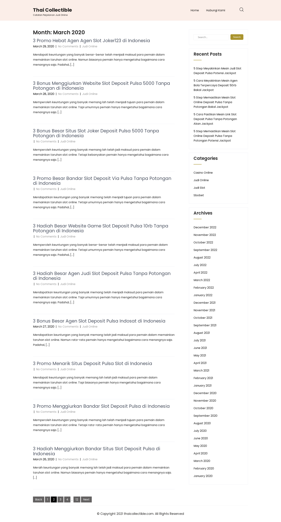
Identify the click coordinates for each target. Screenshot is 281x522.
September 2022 (205, 250)
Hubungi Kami (215, 10)
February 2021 (203, 378)
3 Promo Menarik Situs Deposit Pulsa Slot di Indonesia (92, 363)
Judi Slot (199, 188)
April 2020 (201, 453)
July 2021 (200, 340)
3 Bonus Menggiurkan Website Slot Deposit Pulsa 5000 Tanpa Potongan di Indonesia (101, 85)
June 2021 (200, 348)
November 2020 (205, 401)
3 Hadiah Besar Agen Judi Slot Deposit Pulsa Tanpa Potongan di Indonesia (102, 276)
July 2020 (200, 431)
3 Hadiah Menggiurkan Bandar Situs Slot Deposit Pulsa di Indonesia (96, 451)
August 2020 (202, 423)
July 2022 (200, 265)
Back (38, 499)
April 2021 (200, 363)
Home (194, 10)
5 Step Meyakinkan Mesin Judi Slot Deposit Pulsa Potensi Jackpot (217, 70)
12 (77, 499)
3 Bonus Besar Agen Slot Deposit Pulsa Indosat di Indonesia (99, 321)
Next (86, 499)
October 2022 (203, 242)
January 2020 (203, 476)
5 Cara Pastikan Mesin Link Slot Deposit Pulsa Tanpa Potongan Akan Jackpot (215, 119)
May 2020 (200, 446)
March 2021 (201, 370)
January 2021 (203, 386)
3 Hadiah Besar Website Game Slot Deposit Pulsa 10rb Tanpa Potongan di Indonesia (100, 228)
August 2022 (202, 257)
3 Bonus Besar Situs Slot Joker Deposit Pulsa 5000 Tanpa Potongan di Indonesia (96, 133)
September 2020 (205, 416)
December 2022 (205, 227)
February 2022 (204, 288)
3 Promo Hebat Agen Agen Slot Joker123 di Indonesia (91, 40)
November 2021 (204, 310)
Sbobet (199, 195)
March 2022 (202, 280)
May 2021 (200, 355)
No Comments (68, 46)
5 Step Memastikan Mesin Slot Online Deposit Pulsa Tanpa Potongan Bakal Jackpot (215, 102)
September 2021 (205, 325)
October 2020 (203, 408)
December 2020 (205, 393)
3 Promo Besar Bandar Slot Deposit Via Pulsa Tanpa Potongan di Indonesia (102, 181)
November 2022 (205, 235)
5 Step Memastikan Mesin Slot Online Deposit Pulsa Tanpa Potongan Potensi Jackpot (215, 136)
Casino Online (203, 173)
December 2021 (205, 303)
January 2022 (203, 295)
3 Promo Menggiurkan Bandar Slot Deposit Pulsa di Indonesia (101, 406)
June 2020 (201, 438)
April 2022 (200, 273)
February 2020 (204, 468)
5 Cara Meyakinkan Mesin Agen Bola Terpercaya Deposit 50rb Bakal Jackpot (215, 85)
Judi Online (89, 46)
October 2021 (203, 318)
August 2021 (202, 333)
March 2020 (202, 461)
